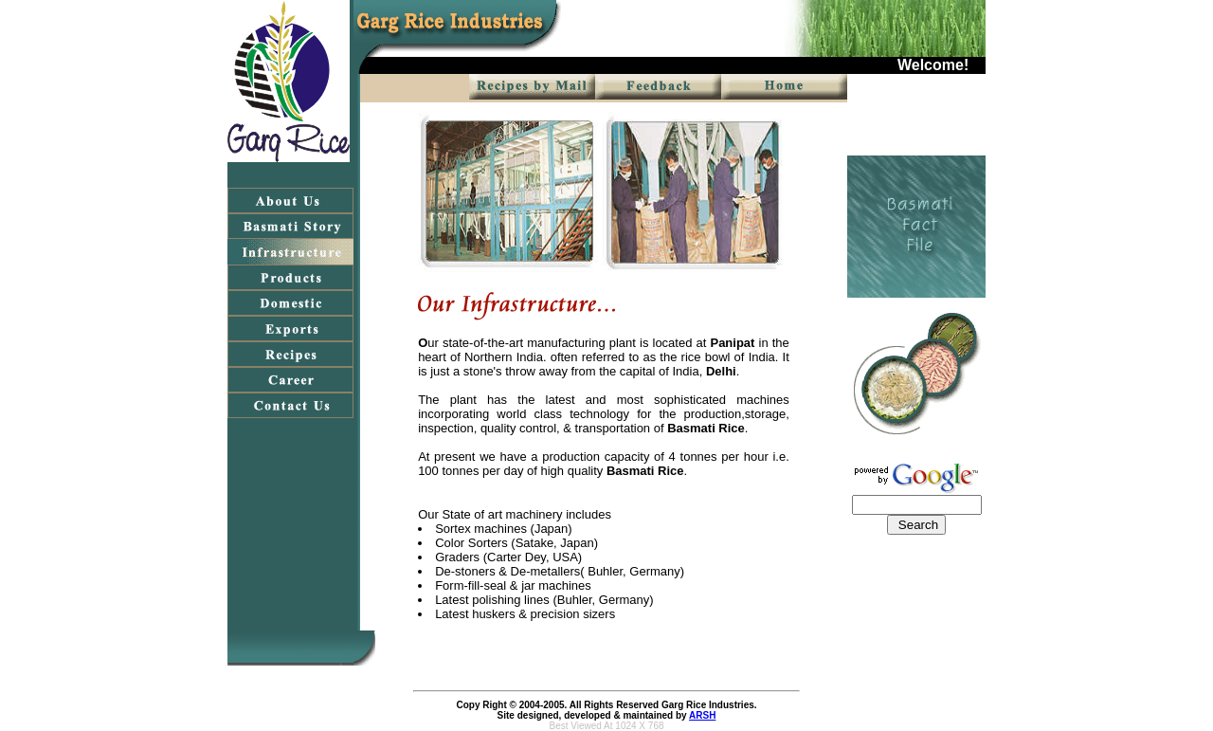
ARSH (702, 715)
